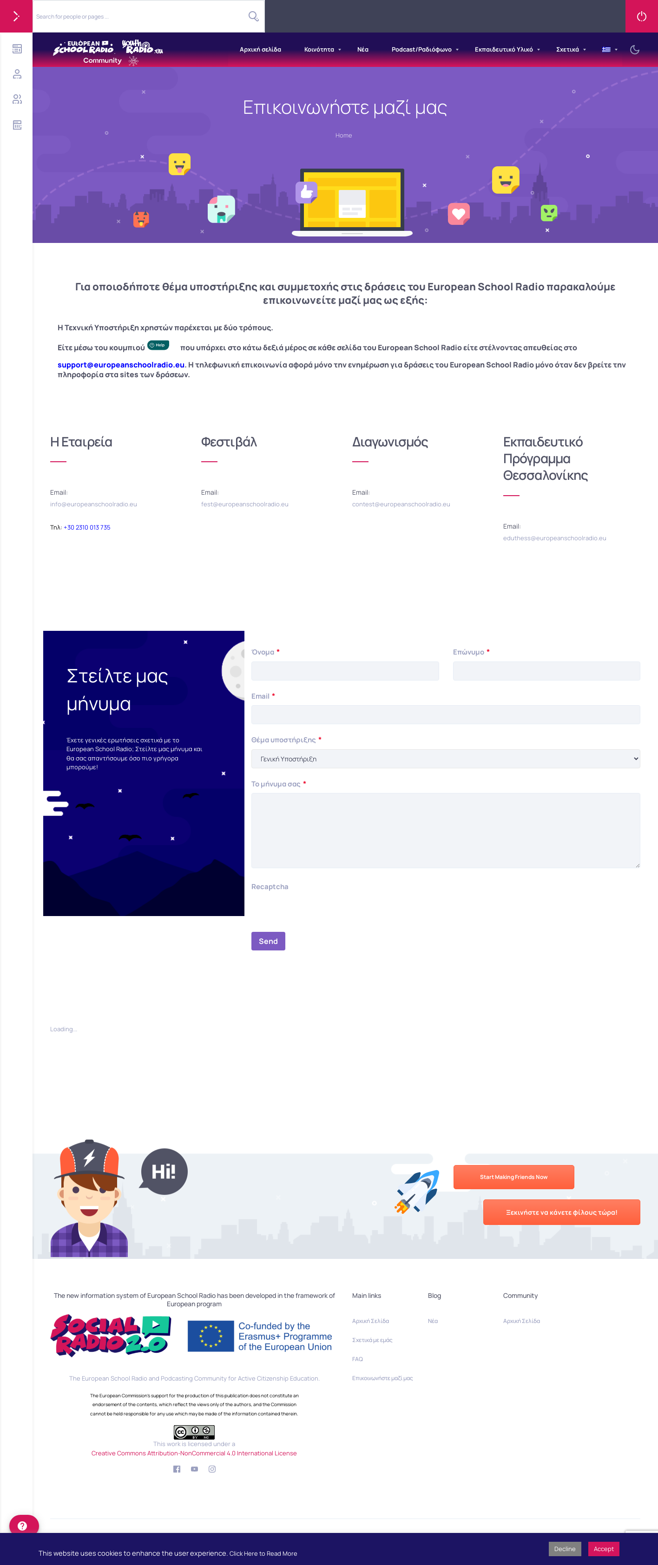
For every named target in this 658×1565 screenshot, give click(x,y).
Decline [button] (565, 1549)
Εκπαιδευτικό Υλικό (504, 49)
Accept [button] (604, 1549)
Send (268, 941)
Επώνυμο (471, 652)
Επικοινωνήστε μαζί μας (382, 1378)
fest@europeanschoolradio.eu (245, 504)
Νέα (362, 49)
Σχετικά (567, 49)
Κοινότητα (319, 49)
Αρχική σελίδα (260, 49)
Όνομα (265, 652)
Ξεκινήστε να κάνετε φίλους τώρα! (562, 1212)
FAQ (357, 1359)
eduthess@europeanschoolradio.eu (554, 538)
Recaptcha (270, 886)
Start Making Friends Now (514, 1177)
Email (263, 696)
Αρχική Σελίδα (370, 1321)
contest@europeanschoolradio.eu (401, 504)
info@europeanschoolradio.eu (93, 504)
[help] (24, 1526)
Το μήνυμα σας (278, 784)
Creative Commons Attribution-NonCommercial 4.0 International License (194, 1453)
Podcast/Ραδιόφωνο (422, 49)
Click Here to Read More (263, 1553)
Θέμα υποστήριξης (286, 740)
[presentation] (322, 914)
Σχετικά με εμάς (372, 1340)
